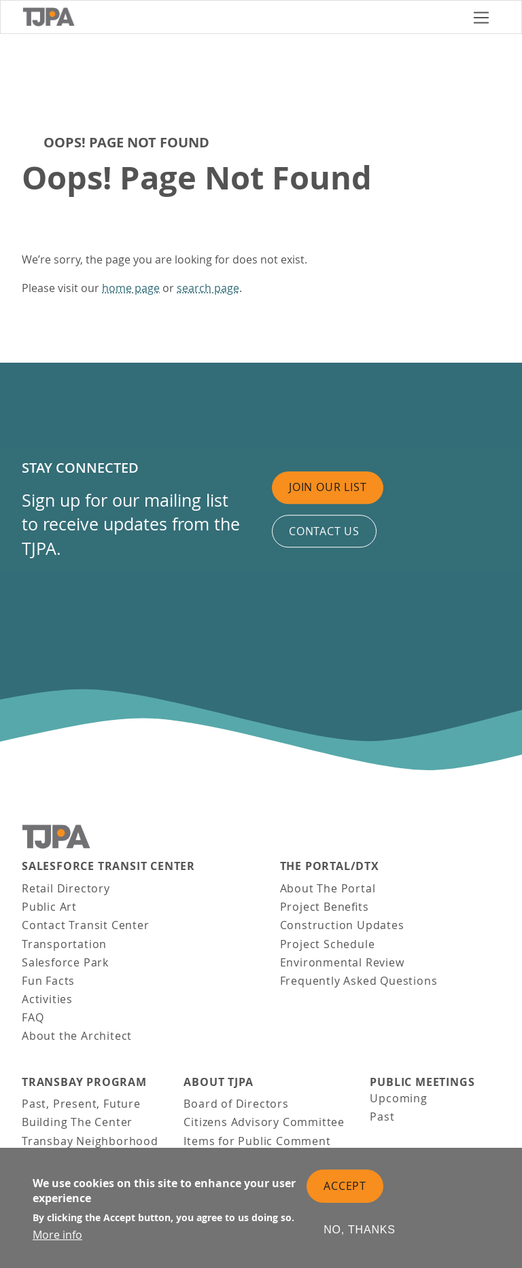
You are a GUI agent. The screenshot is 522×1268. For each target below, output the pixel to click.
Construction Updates (342, 925)
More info (57, 1235)
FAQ (33, 1017)
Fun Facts (48, 980)
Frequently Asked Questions (359, 980)
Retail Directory (66, 888)
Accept (345, 1185)
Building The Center (77, 1122)
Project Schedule (327, 944)
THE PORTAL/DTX (329, 866)
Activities (47, 999)
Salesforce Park (65, 962)
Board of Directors (236, 1103)
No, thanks (360, 1230)
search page (208, 287)
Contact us (324, 531)
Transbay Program (84, 1082)
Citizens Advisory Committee (264, 1122)
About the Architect (77, 1035)
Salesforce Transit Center (108, 866)
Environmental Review (342, 962)
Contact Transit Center (86, 925)
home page (131, 287)
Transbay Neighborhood (90, 1141)
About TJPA (218, 1082)
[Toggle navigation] (481, 17)
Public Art (49, 906)
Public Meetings (422, 1082)
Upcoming (398, 1098)
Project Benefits (324, 906)
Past (382, 1116)
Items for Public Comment (257, 1141)
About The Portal (328, 888)
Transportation (64, 944)
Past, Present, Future (81, 1103)
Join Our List (327, 486)
